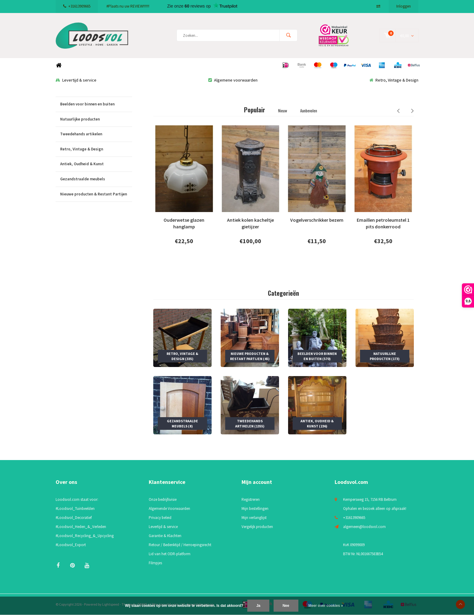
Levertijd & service (76, 80)
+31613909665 (76, 6)
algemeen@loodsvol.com (364, 526)
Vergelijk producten (257, 526)
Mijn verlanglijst (254, 517)
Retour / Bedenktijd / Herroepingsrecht (180, 544)
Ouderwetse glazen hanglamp (184, 223)
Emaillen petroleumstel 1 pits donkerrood (383, 223)
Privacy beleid (160, 517)
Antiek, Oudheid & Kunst (96, 164)
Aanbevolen (308, 111)
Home (59, 65)
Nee (286, 606)
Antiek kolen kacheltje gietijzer (250, 223)
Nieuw (282, 111)
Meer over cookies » (325, 606)
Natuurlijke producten (96, 119)
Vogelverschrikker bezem (316, 220)
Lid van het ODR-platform (169, 553)
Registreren (251, 499)
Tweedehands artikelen (96, 134)
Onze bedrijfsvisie (163, 499)
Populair (254, 109)
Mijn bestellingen (255, 508)
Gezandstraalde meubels (96, 179)
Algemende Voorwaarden (169, 508)
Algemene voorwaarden (233, 80)
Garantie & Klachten (165, 535)
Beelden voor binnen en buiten (96, 104)
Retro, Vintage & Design (393, 80)
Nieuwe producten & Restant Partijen (96, 194)
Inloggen (403, 6)
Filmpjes (155, 562)
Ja (258, 606)
